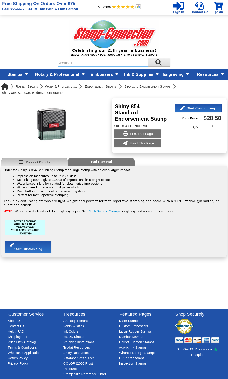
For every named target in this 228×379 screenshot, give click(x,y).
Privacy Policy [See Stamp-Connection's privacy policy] (18, 363)
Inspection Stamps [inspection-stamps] (133, 363)
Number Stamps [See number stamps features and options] (131, 337)
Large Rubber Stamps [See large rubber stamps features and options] (135, 331)
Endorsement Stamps (100, 86)
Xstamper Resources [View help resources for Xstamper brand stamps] (79, 358)
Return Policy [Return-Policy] (18, 358)
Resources (210, 74)
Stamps (17, 74)
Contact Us (199, 12)
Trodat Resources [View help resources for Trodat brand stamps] (76, 347)
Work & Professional (61, 86)
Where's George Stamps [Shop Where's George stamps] (137, 353)
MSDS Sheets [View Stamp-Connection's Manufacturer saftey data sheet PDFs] (73, 337)
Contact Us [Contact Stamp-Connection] (16, 326)
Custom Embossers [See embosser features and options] (133, 326)
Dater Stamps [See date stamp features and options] (129, 321)
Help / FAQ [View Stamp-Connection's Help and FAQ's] (16, 331)
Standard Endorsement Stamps (147, 86)
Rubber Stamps (27, 86)
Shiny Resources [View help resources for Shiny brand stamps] (76, 353)
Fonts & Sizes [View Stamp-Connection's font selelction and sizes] (73, 326)
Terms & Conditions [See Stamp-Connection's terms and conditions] (22, 347)
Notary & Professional (60, 74)
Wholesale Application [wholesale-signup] (24, 353)
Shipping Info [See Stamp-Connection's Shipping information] (17, 337)
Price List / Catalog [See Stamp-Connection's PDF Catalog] (22, 342)
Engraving (176, 74)
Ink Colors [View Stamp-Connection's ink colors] (71, 331)
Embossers (104, 74)
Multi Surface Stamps (104, 211)
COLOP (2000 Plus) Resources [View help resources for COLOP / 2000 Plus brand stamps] (78, 366)
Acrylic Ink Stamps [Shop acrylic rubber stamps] (133, 347)
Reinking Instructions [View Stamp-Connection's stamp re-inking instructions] (78, 342)
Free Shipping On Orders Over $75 (40, 6)
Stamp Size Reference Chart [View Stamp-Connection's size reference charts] (84, 374)
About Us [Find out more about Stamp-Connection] (15, 321)
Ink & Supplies (141, 74)
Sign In (178, 12)
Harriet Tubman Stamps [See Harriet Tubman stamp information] (136, 342)
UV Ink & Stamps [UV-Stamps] (132, 358)
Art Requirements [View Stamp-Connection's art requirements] (76, 321)
